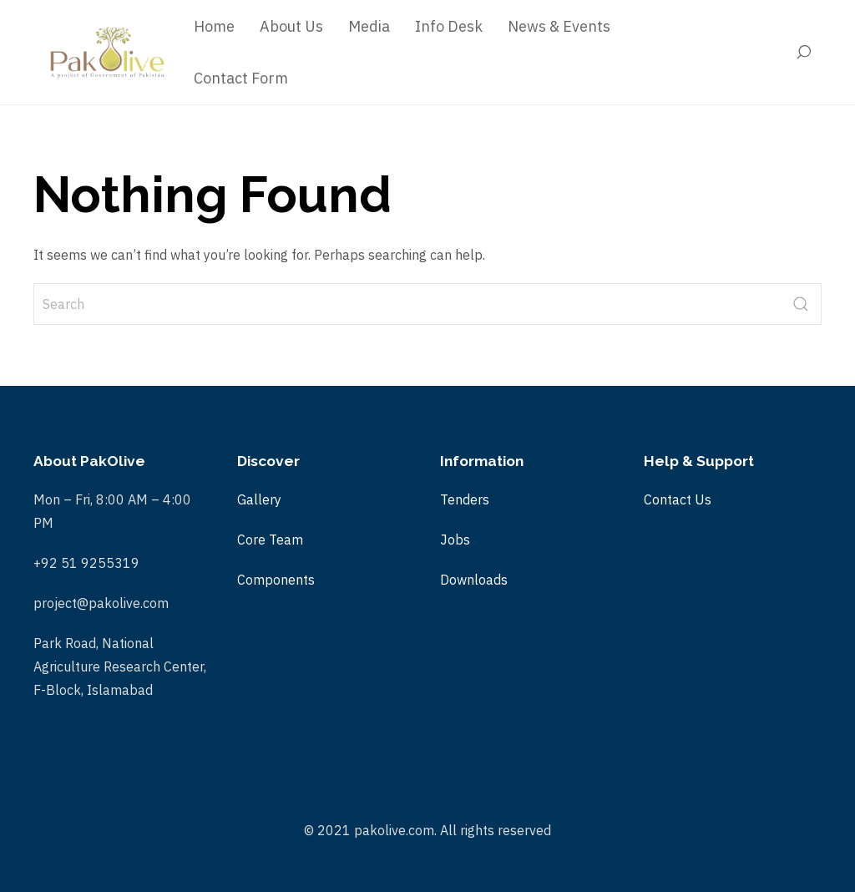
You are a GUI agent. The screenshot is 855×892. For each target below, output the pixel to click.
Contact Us (677, 499)
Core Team (270, 539)
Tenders (464, 499)
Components (276, 579)
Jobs (455, 539)
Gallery (259, 499)
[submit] (801, 304)
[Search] (807, 53)
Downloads (474, 579)
